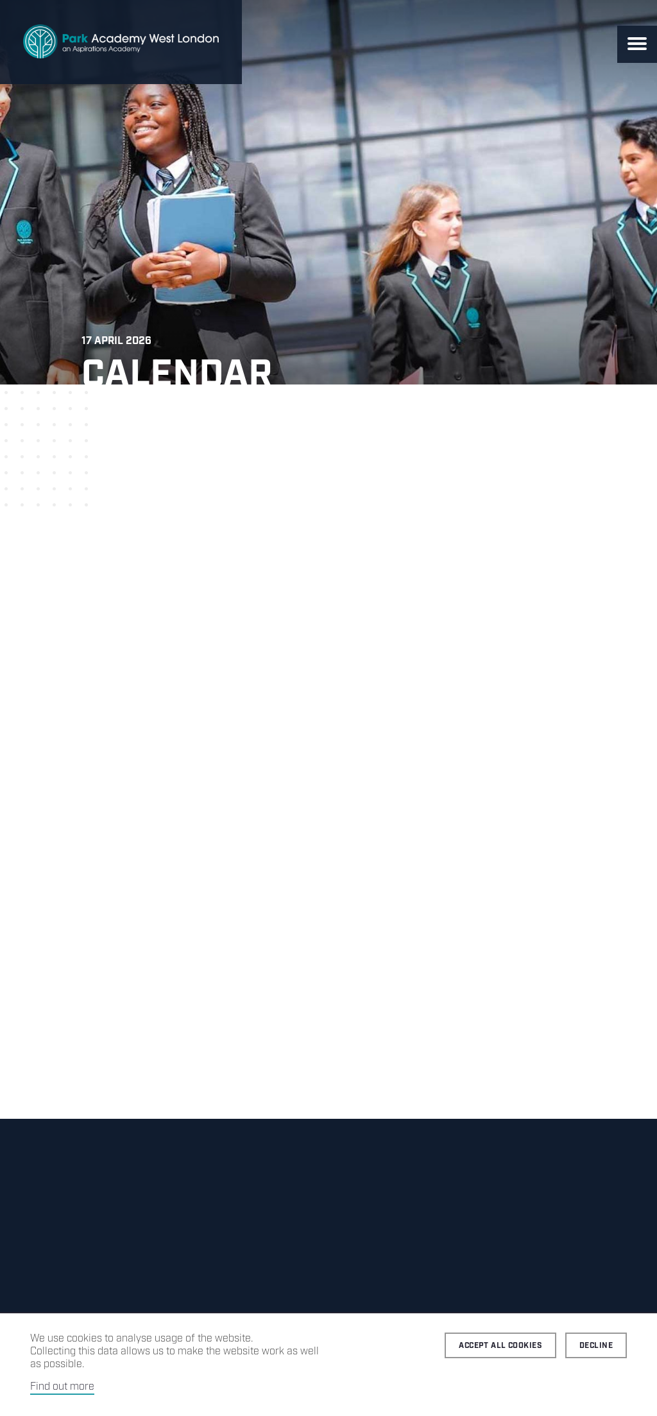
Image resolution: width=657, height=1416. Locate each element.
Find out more (62, 1387)
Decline (596, 1346)
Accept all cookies (500, 1346)
